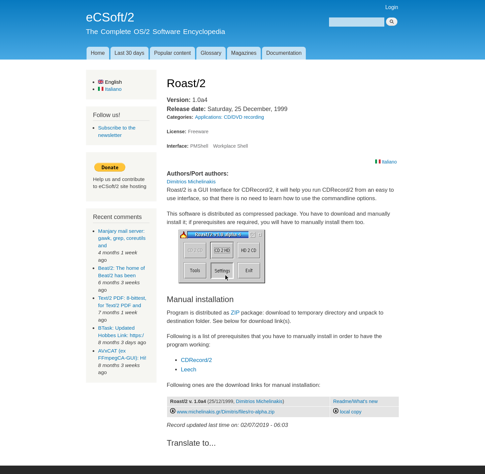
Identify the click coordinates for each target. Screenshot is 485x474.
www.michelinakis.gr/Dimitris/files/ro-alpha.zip (225, 411)
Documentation (284, 53)
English (110, 82)
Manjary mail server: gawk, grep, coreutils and (122, 238)
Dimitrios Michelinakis (191, 181)
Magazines (243, 53)
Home (98, 53)
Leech (188, 369)
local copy (347, 411)
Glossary (211, 53)
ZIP (235, 312)
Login (391, 7)
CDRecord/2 (196, 360)
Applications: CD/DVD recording (229, 117)
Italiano (110, 89)
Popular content (172, 53)
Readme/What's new (355, 401)
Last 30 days (129, 53)
